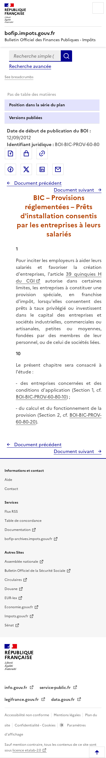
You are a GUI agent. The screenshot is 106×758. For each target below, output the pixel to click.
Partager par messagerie (58, 169)
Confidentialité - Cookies (35, 725)
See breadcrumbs (19, 77)
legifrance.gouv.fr (22, 700)
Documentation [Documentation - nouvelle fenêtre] (18, 529)
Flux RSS (11, 511)
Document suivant (74, 189)
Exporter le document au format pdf (10, 153)
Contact (11, 488)
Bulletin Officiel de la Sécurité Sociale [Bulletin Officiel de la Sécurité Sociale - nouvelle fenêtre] (35, 570)
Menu (98, 8)
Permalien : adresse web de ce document (42, 153)
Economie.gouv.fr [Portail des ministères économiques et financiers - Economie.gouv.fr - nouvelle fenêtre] (19, 607)
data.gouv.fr (63, 700)
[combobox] (35, 56)
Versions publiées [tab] (25, 118)
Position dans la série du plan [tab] (37, 105)
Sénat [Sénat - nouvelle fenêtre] (9, 625)
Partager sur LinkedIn (42, 169)
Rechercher (66, 56)
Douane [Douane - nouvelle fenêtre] (11, 588)
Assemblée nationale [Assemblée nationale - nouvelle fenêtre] (21, 561)
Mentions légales (67, 715)
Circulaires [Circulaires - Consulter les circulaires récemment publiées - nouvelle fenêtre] (13, 579)
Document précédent (37, 183)
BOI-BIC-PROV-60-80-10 (41, 396)
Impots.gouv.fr (16, 616)
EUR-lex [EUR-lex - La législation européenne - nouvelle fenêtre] (11, 598)
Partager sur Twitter (26, 169)
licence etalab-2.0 (26, 750)
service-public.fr (56, 688)
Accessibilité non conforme (27, 715)
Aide (8, 479)
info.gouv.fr (16, 688)
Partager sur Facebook (10, 169)
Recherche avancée (30, 66)
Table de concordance (23, 520)
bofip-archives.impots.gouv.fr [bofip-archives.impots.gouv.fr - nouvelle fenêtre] (28, 538)
